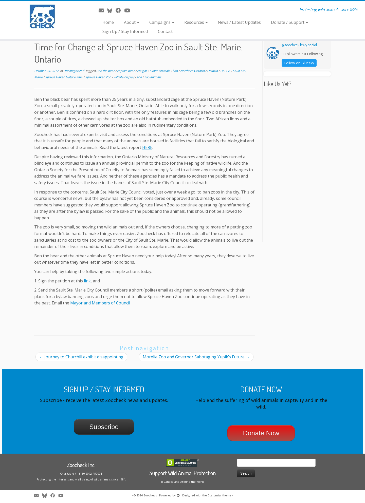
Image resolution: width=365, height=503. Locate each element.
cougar (142, 71)
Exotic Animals (160, 71)
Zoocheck (150, 495)
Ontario (212, 71)
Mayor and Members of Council (100, 303)
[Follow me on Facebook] (120, 10)
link (87, 281)
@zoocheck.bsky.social (299, 44)
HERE (147, 147)
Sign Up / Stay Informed (125, 31)
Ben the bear (105, 71)
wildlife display (124, 77)
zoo (139, 77)
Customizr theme (219, 495)
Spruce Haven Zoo (98, 77)
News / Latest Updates (239, 22)
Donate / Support (289, 22)
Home (108, 22)
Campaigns (161, 22)
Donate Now (261, 433)
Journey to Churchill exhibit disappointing (81, 357)
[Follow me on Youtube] (128, 10)
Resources (196, 22)
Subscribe (104, 427)
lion (175, 71)
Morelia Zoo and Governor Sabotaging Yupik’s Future (196, 357)
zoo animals (152, 77)
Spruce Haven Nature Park (64, 77)
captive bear (126, 71)
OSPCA (225, 71)
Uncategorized (74, 71)
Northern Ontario (192, 71)
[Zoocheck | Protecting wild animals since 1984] (42, 16)
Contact (165, 31)
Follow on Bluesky (299, 63)
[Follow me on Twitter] (111, 10)
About (131, 22)
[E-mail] (103, 10)
